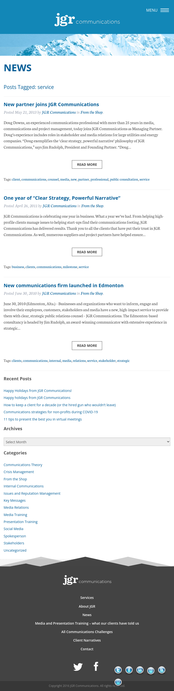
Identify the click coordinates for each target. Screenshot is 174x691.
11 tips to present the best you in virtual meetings (43, 419)
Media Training (15, 514)
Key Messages (15, 500)
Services (87, 597)
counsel (53, 179)
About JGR (87, 606)
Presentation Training (21, 521)
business (18, 266)
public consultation (124, 179)
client (16, 179)
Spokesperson (15, 536)
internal (55, 360)
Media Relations (16, 507)
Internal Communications (24, 486)
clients (30, 266)
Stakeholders (14, 543)
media (64, 179)
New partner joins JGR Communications (51, 104)
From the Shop (91, 112)
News (87, 614)
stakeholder (107, 360)
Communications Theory (23, 464)
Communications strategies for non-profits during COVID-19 (51, 412)
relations (79, 360)
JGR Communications (59, 112)
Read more (87, 164)
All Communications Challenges (87, 631)
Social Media (13, 528)
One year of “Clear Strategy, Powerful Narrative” (62, 198)
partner (83, 179)
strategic (123, 360)
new (74, 179)
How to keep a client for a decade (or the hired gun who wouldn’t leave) (60, 405)
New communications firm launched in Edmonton (64, 285)
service (144, 179)
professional (99, 179)
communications (34, 179)
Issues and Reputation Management (32, 493)
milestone (70, 266)
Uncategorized (15, 550)
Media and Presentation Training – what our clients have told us (87, 623)
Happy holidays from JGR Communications (37, 397)
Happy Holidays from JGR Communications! (38, 390)
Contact (87, 649)
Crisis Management (19, 471)
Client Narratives (87, 640)
